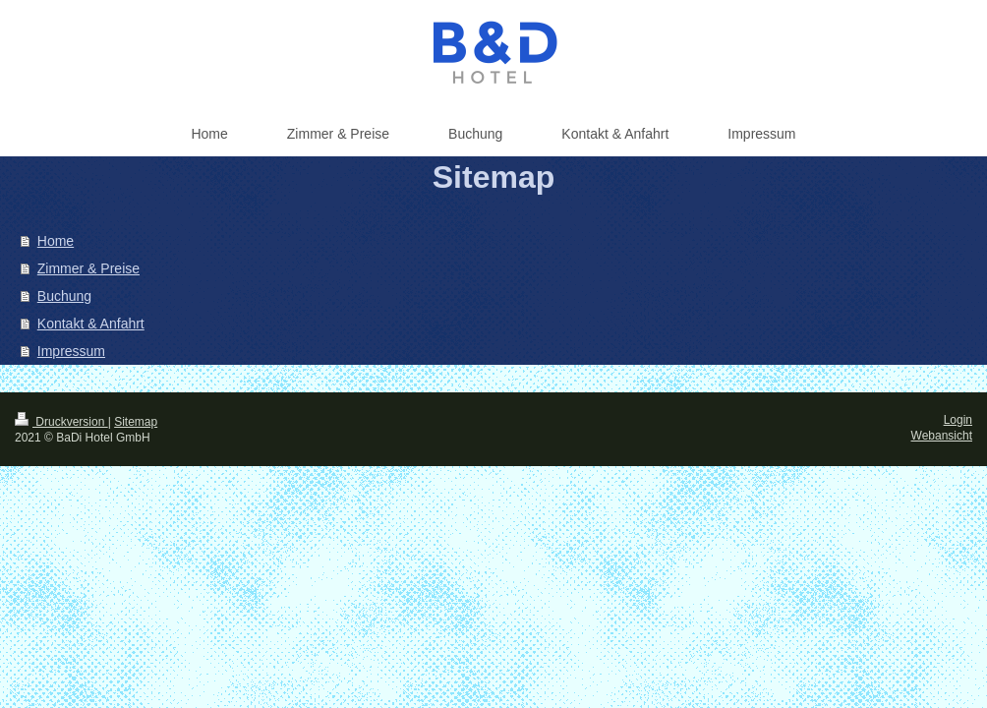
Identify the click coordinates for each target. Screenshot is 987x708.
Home (55, 241)
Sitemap (135, 422)
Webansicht (941, 435)
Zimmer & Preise (88, 268)
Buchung (64, 296)
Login (958, 420)
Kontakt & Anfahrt (91, 323)
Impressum (71, 351)
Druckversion (61, 422)
